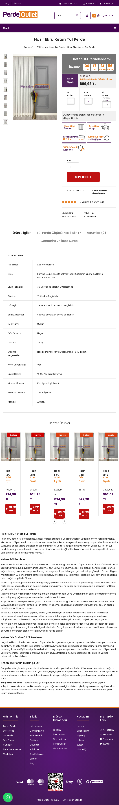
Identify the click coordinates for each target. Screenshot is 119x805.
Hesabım (81, 726)
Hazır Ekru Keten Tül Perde (81, 47)
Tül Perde (41, 47)
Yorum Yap (98, 201)
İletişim (17, 3)
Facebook (106, 739)
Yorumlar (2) (96, 233)
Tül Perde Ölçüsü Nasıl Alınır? (59, 233)
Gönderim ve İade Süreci (59, 241)
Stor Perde (8, 730)
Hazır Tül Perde (56, 47)
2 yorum (84, 201)
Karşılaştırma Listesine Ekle (99, 191)
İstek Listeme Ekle (75, 190)
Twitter (105, 743)
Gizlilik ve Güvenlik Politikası (34, 745)
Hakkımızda (36, 726)
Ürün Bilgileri (22, 233)
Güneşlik (7, 744)
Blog (7, 3)
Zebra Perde (9, 726)
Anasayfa (29, 47)
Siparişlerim (83, 730)
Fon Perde (8, 740)
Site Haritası (59, 739)
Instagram (107, 729)
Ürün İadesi (59, 734)
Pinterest (106, 734)
